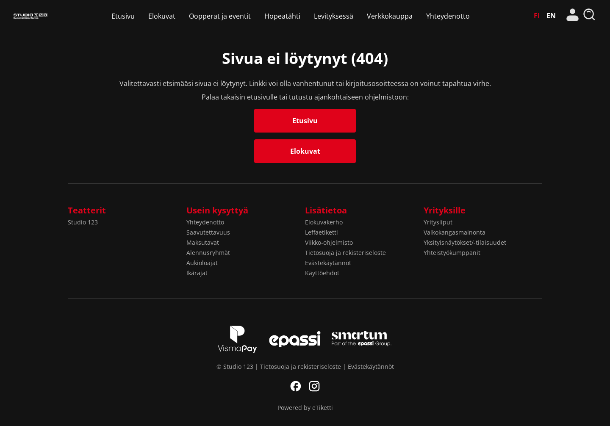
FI (537, 15)
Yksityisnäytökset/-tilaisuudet (465, 242)
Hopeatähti (282, 16)
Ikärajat (197, 273)
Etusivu (123, 16)
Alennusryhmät (208, 253)
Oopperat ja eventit (220, 16)
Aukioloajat (202, 263)
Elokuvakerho (324, 222)
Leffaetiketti (321, 232)
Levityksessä (333, 16)
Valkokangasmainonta (454, 232)
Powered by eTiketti (305, 408)
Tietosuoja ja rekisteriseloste (345, 253)
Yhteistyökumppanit (452, 253)
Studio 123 (30, 16)
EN (551, 15)
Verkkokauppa (390, 16)
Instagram (314, 386)
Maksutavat (202, 242)
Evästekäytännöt (328, 263)
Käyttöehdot (322, 273)
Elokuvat (161, 16)
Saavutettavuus (208, 232)
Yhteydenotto (448, 16)
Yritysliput (438, 222)
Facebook (295, 386)
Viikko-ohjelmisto (329, 242)
